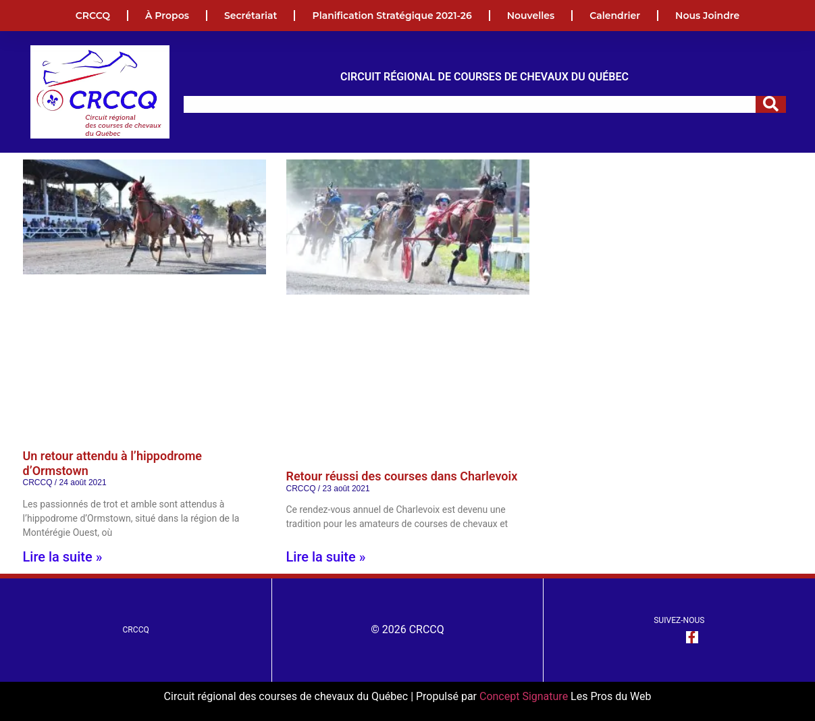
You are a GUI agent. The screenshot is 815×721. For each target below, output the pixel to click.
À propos (167, 15)
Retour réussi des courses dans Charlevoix (402, 476)
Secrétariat (251, 15)
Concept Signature (525, 696)
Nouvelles (531, 15)
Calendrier (614, 15)
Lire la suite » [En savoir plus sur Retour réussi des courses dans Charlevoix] (326, 557)
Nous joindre (707, 15)
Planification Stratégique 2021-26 (391, 15)
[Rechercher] (771, 104)
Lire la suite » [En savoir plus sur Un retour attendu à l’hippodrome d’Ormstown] (63, 557)
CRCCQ (93, 15)
